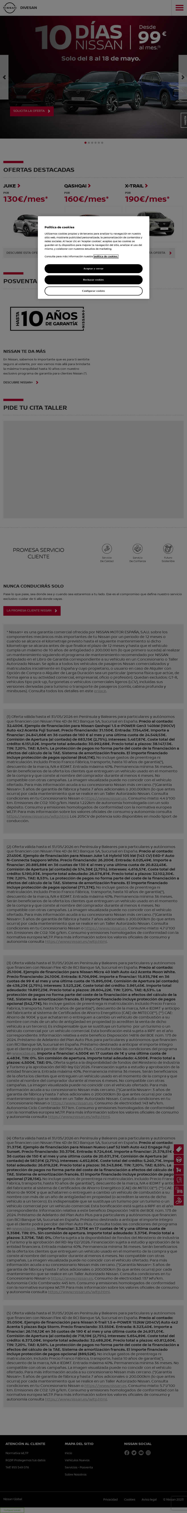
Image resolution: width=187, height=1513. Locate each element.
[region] (93, 257)
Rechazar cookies (93, 279)
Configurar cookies (93, 290)
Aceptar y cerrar (93, 268)
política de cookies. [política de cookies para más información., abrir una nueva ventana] (106, 256)
